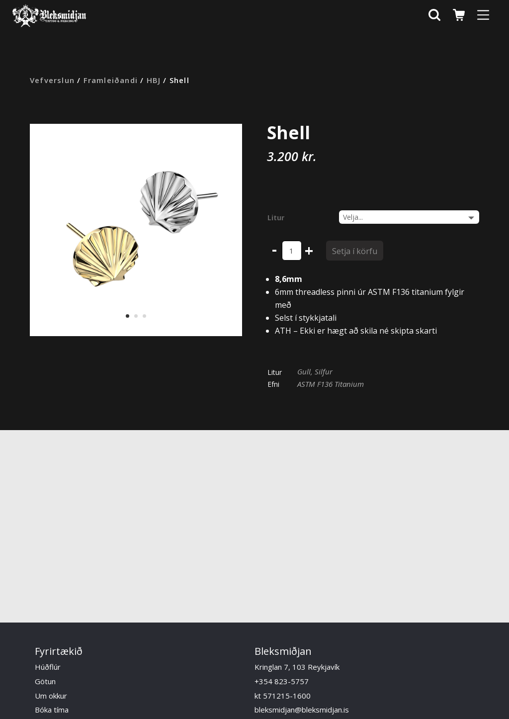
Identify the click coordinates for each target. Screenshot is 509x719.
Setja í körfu (354, 251)
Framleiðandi (111, 80)
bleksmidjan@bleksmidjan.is (301, 710)
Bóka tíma (52, 710)
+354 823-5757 (281, 681)
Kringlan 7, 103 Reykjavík (296, 667)
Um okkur (51, 696)
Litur (275, 217)
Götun (45, 681)
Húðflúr (48, 667)
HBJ (154, 80)
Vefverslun (52, 80)
